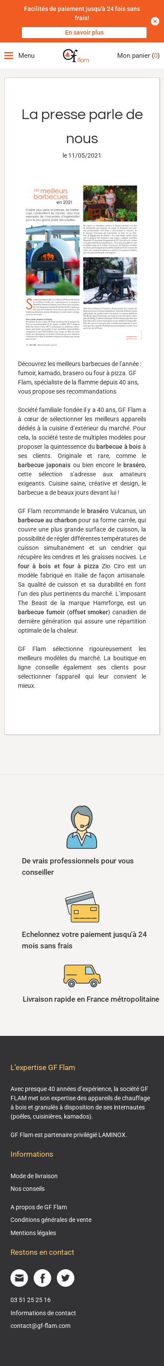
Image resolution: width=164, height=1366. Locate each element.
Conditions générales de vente (50, 1219)
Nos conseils (27, 1188)
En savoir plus (84, 32)
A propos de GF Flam (38, 1207)
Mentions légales (33, 1232)
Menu (19, 56)
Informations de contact (43, 1313)
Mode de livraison (34, 1175)
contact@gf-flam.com (40, 1325)
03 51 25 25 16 (30, 1299)
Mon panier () (138, 56)
